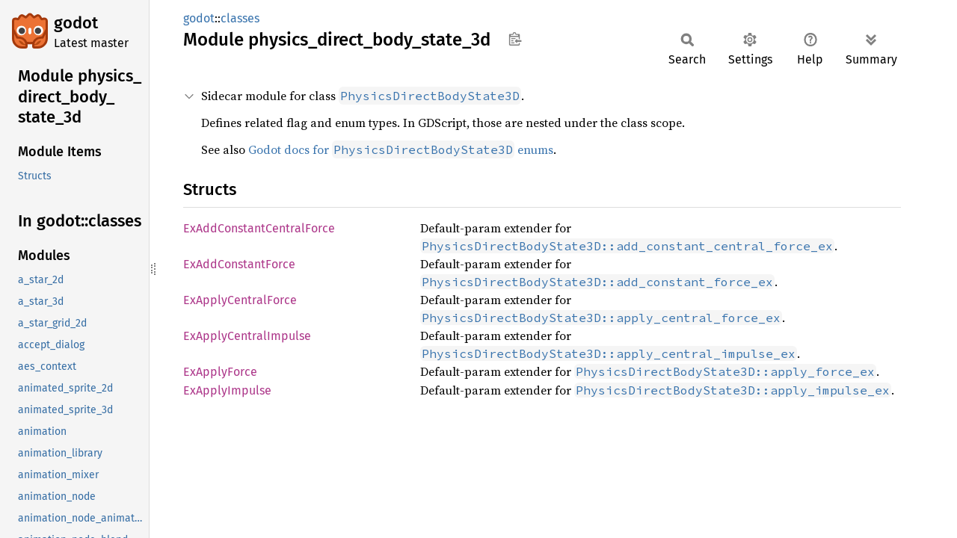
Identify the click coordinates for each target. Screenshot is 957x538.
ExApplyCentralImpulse (247, 336)
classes (240, 18)
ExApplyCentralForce (240, 300)
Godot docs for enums (400, 149)
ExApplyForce (220, 372)
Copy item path (514, 39)
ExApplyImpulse (227, 390)
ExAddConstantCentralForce (259, 228)
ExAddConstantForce (239, 264)
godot (76, 23)
